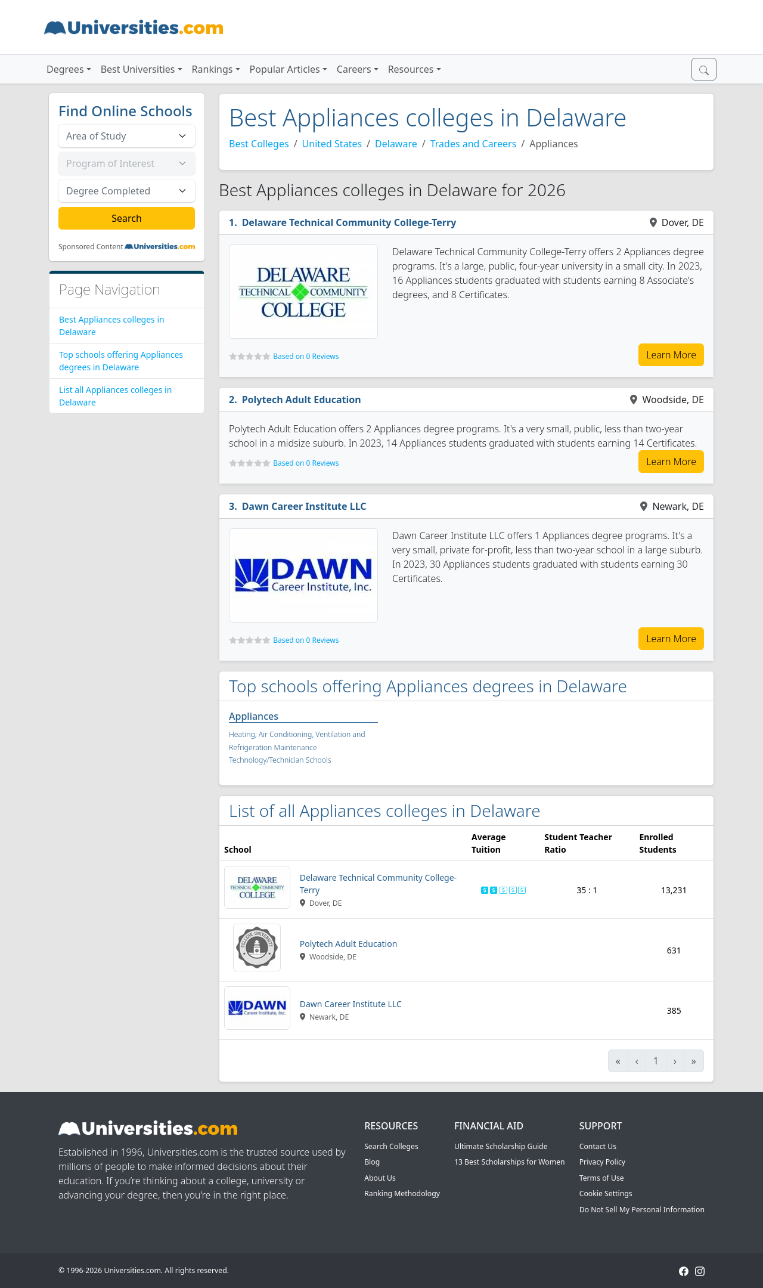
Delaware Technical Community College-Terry (349, 222)
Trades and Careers (473, 143)
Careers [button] (354, 69)
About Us (380, 1178)
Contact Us (597, 1146)
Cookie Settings (605, 1193)
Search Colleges (391, 1146)
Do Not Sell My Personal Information (642, 1210)
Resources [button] (411, 69)
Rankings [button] (212, 69)
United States (332, 143)
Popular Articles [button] (285, 69)
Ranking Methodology (402, 1193)
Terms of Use (601, 1178)
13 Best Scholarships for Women (509, 1162)
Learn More (671, 354)
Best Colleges (259, 143)
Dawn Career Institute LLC (304, 506)
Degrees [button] (65, 69)
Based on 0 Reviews (306, 356)
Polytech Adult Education (301, 399)
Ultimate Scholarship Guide (501, 1146)
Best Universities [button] (138, 69)
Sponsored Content (90, 247)
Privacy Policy (602, 1162)
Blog (372, 1162)
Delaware (396, 143)
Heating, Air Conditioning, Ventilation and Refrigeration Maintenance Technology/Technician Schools (297, 747)
